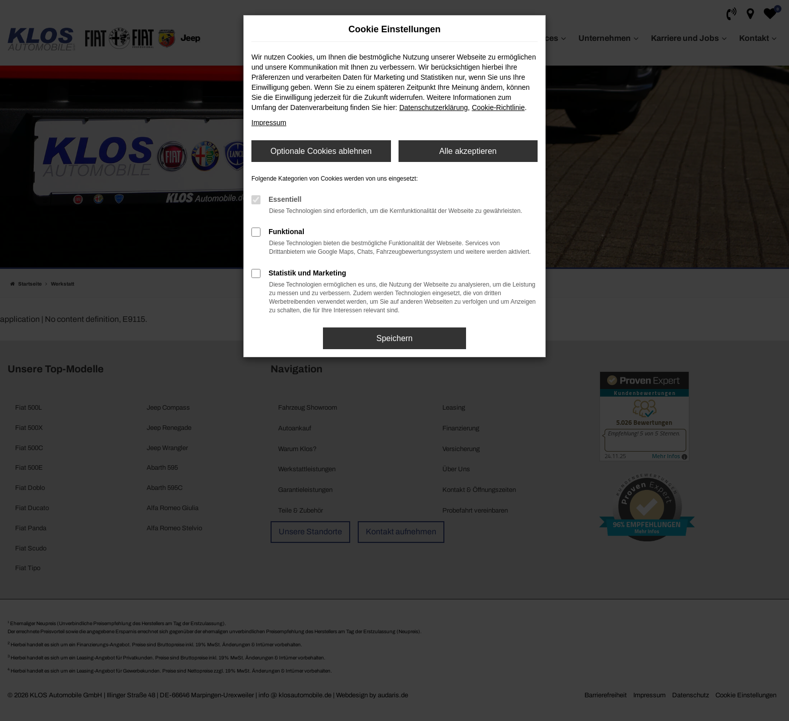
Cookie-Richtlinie (498, 107)
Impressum (268, 123)
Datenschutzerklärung (433, 107)
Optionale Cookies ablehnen (321, 151)
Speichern (394, 338)
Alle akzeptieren (468, 151)
